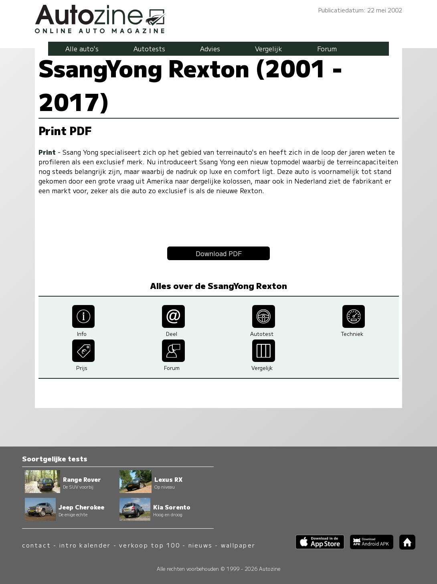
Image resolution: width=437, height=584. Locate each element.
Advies (210, 48)
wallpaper (238, 545)
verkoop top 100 (149, 545)
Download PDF (219, 253)
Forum (327, 48)
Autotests (149, 48)
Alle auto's (82, 48)
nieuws (200, 545)
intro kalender (85, 545)
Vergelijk (268, 48)
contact (36, 545)
